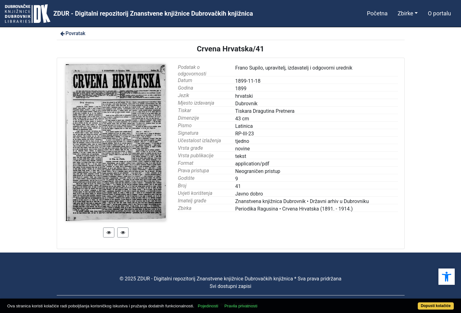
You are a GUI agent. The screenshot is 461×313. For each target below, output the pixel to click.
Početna (377, 13)
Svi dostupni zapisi (230, 286)
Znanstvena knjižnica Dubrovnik (270, 201)
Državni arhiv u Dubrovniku (339, 201)
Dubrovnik (246, 104)
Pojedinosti (208, 306)
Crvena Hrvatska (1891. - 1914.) (317, 209)
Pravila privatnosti (240, 306)
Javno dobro (249, 194)
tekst (240, 156)
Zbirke (405, 13)
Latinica (244, 126)
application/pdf (252, 164)
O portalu (439, 13)
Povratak (72, 33)
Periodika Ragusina (256, 209)
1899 (241, 88)
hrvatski (244, 96)
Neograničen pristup (257, 171)
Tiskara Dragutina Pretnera (265, 111)
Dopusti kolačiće (436, 306)
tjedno (242, 141)
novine (242, 149)
